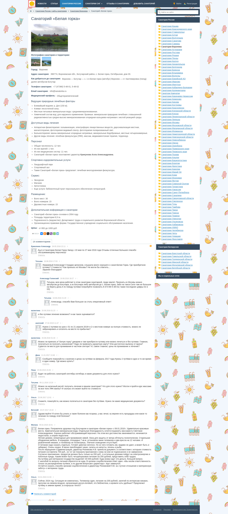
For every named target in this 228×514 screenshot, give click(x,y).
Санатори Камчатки (170, 93)
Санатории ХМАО (169, 227)
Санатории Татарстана (172, 186)
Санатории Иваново (170, 81)
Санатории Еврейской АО (173, 79)
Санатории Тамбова (170, 207)
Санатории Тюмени (170, 216)
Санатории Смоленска (172, 201)
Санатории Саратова (171, 41)
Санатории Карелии (170, 169)
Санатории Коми (169, 175)
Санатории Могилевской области (177, 265)
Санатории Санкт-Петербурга (175, 192)
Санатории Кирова (170, 102)
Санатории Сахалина (171, 195)
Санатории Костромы (171, 105)
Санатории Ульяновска (172, 221)
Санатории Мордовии (171, 178)
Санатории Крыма (169, 26)
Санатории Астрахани (171, 49)
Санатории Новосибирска (173, 140)
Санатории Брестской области (175, 253)
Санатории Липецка (170, 119)
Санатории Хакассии (171, 189)
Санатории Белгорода (171, 67)
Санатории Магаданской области (177, 128)
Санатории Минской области (174, 262)
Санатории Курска (170, 114)
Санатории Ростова (170, 52)
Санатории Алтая (169, 35)
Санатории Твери (169, 210)
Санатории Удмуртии (171, 219)
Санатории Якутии (170, 181)
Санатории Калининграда (173, 90)
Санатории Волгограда (172, 38)
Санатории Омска (169, 143)
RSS (150, 246)
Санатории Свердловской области (177, 198)
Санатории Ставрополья (173, 32)
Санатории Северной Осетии (175, 184)
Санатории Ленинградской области (178, 116)
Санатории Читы (169, 233)
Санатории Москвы (170, 122)
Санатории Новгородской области (177, 137)
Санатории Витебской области (175, 268)
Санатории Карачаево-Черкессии (177, 96)
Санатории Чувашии (171, 236)
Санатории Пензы (169, 58)
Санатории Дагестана (171, 166)
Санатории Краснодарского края (176, 29)
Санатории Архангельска (173, 64)
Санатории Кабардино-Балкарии (176, 87)
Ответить (41, 255)
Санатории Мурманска (172, 131)
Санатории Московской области (176, 125)
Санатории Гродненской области (176, 259)
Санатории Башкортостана (174, 160)
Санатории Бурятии (170, 163)
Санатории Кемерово (171, 99)
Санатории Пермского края (174, 151)
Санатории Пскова (170, 154)
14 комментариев (41, 241)
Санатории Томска (170, 213)
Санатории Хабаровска (172, 224)
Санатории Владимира (172, 73)
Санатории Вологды (170, 76)
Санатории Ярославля (171, 239)
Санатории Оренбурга (171, 146)
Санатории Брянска (170, 70)
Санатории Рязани (170, 55)
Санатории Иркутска (171, 84)
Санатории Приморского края (175, 149)
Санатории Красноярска (172, 108)
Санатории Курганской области (176, 111)
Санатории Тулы (169, 204)
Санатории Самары (170, 44)
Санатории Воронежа (171, 46)
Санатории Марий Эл (171, 172)
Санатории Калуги (170, 61)
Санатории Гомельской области (176, 256)
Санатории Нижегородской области (178, 134)
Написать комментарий (45, 494)
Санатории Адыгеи (170, 157)
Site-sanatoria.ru (36, 510)
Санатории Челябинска (172, 230)
